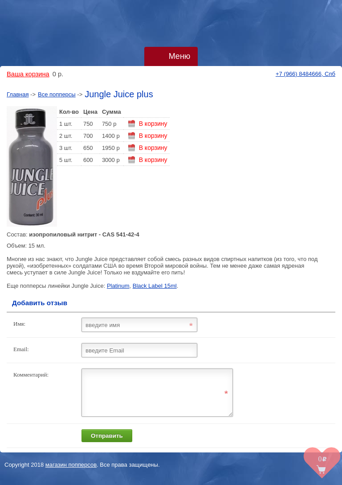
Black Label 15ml (155, 285)
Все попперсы (57, 94)
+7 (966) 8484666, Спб (305, 73)
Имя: (19, 323)
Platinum (118, 285)
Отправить (107, 443)
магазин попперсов (71, 472)
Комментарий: (31, 374)
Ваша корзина (28, 74)
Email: (21, 349)
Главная (17, 94)
